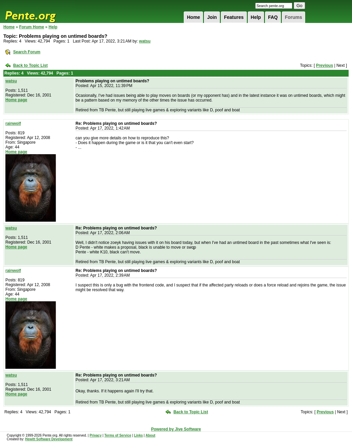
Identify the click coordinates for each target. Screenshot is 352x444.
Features (233, 17)
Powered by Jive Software (176, 429)
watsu (144, 41)
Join (212, 17)
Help (256, 17)
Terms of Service (117, 435)
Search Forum (26, 52)
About (150, 435)
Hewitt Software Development (48, 439)
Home (193, 17)
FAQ (273, 17)
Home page (16, 100)
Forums (293, 17)
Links (138, 435)
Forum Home (31, 27)
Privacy (96, 435)
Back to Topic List (30, 65)
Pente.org (39, 11)
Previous (324, 65)
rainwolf (13, 123)
